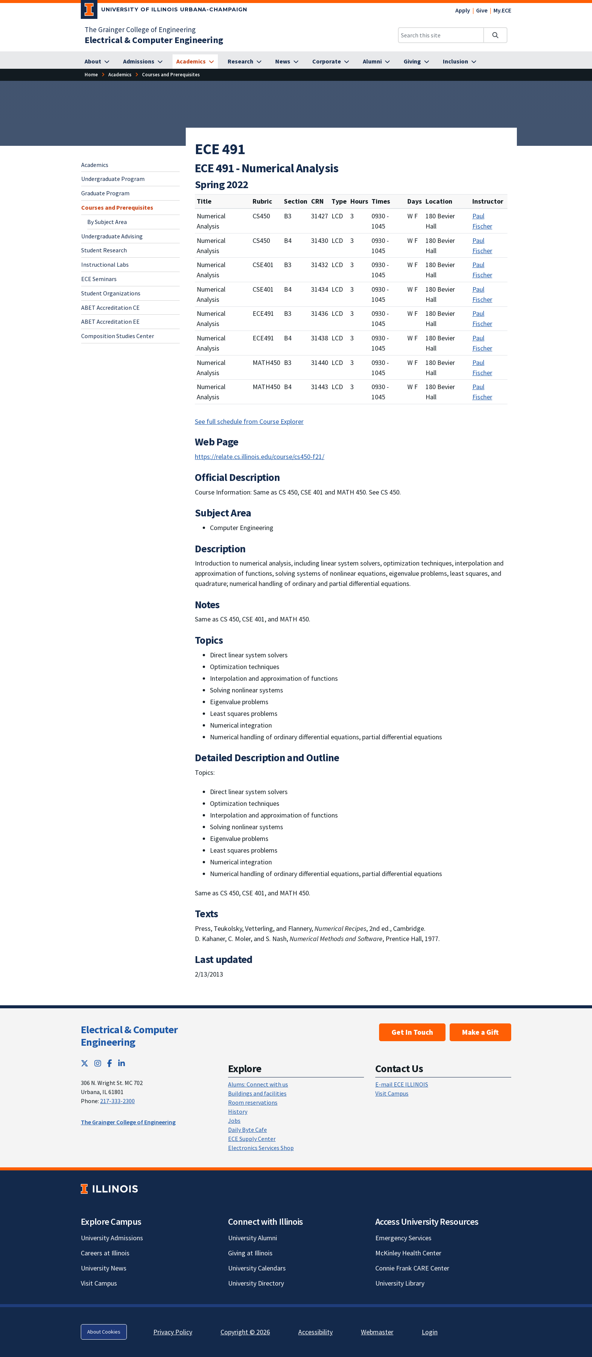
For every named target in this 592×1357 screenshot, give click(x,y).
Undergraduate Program (113, 178)
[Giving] (416, 61)
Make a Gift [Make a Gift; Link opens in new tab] (480, 1032)
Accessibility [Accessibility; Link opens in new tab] (315, 1332)
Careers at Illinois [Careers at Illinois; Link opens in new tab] (105, 1253)
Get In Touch (412, 1032)
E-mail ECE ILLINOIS (401, 1084)
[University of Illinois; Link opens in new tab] (109, 1189)
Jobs (234, 1120)
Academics (94, 164)
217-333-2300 (117, 1101)
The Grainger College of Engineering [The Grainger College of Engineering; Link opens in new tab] (140, 29)
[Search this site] (441, 35)
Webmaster (377, 1332)
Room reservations (253, 1102)
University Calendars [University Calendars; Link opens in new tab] (257, 1268)
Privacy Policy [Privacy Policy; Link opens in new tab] (172, 1332)
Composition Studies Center (117, 336)
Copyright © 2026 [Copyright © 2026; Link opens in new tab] (245, 1332)
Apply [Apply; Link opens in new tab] (462, 10)
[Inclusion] (459, 61)
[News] (286, 61)
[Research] (244, 61)
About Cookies (103, 1331)
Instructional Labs (105, 264)
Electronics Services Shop (261, 1147)
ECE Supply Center (252, 1138)
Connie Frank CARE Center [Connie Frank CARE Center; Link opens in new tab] (412, 1268)
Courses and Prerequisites (117, 207)
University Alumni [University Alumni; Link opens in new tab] (252, 1237)
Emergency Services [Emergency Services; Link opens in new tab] (403, 1237)
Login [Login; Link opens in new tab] (430, 1332)
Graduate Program (105, 193)
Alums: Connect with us (258, 1084)
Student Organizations (110, 293)
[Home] (91, 74)
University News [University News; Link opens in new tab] (103, 1268)
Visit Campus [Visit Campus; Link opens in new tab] (99, 1283)
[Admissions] (142, 61)
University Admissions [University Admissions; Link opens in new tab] (112, 1237)
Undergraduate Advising (112, 236)
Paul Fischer (482, 221)
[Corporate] (330, 61)
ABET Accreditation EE (110, 321)
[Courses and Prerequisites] (171, 74)
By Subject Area (107, 222)
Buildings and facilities (257, 1093)
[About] (97, 61)
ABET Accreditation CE (110, 307)
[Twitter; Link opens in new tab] (84, 1063)
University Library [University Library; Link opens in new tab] (399, 1283)
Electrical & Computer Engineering (129, 1036)
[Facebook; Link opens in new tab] (109, 1063)
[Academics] (195, 61)
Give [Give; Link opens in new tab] (481, 10)
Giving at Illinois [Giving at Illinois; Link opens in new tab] (250, 1253)
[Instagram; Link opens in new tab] (97, 1063)
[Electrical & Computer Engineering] (154, 40)
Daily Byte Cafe (247, 1129)
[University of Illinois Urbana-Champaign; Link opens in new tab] (164, 11)
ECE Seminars (99, 279)
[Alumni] (376, 61)
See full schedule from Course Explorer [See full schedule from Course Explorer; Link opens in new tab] (249, 421)
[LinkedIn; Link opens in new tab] (121, 1063)
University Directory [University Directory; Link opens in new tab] (256, 1283)
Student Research (104, 250)
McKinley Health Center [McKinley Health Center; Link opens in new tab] (408, 1253)
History (237, 1111)
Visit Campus (392, 1093)
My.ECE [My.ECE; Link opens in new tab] (502, 10)
